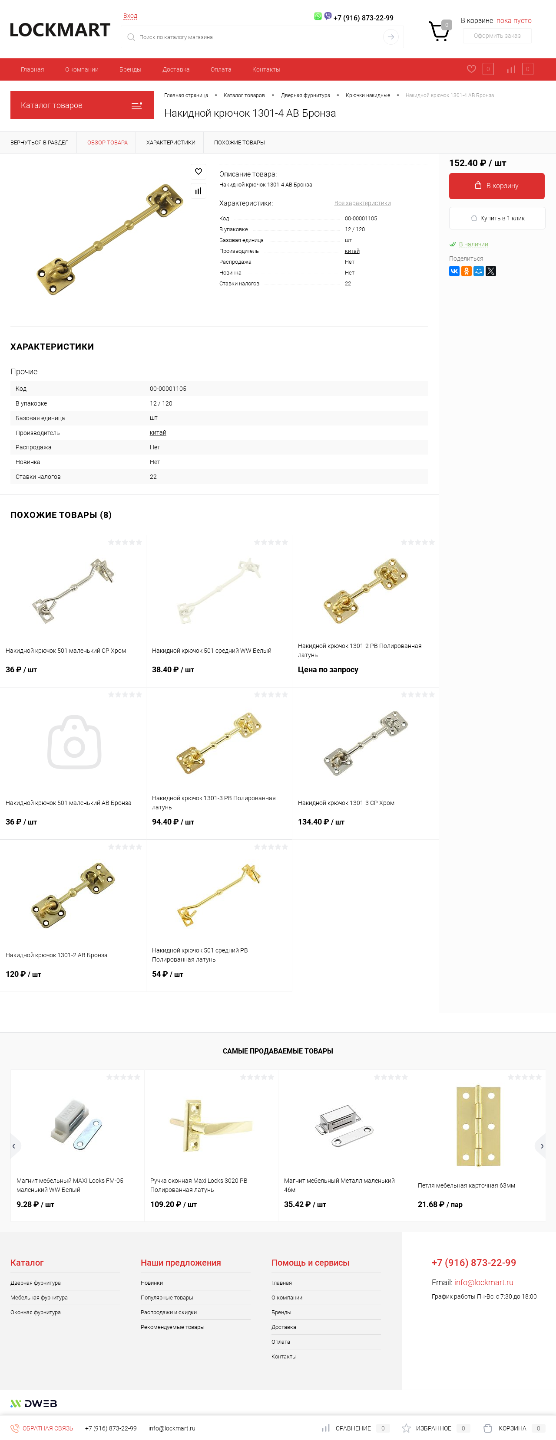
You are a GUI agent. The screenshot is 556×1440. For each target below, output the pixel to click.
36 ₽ (73, 675)
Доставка (176, 69)
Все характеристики (362, 203)
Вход (130, 15)
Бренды (130, 69)
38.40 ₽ (219, 675)
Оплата (221, 69)
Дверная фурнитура (35, 1283)
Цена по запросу (365, 674)
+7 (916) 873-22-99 (111, 1428)
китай (352, 251)
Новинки (152, 1283)
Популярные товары (167, 1297)
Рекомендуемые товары (173, 1327)
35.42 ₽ (305, 1204)
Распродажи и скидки (169, 1312)
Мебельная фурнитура (39, 1297)
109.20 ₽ (173, 1204)
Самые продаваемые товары (278, 1051)
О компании (82, 69)
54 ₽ (219, 979)
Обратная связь (41, 1428)
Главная (32, 69)
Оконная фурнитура (35, 1312)
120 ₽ (73, 979)
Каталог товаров (82, 105)
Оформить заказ (497, 35)
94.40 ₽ (219, 827)
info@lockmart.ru (483, 1282)
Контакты (266, 69)
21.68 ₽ (440, 1204)
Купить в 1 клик (497, 218)
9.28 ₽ (35, 1204)
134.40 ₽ (365, 827)
